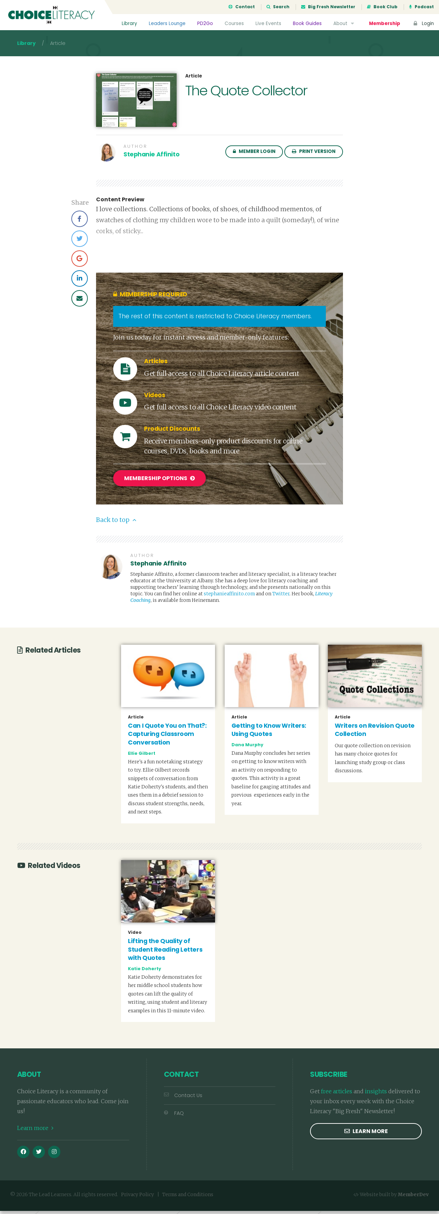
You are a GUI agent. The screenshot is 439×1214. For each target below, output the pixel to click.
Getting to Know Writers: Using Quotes (269, 733)
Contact (241, 7)
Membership (384, 23)
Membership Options (159, 482)
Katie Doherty (144, 972)
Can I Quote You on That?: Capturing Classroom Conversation (167, 737)
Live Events (268, 23)
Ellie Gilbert (141, 756)
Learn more (35, 1131)
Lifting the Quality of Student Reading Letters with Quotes (165, 952)
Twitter (280, 597)
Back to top (116, 523)
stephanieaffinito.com (229, 597)
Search (277, 7)
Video (135, 935)
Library (129, 23)
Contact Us (183, 1098)
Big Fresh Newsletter (328, 7)
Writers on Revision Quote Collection (375, 733)
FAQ (174, 1116)
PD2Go (205, 23)
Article (193, 80)
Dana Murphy (247, 748)
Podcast (421, 7)
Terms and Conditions (187, 1198)
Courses (234, 23)
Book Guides (307, 23)
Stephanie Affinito (151, 158)
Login (423, 23)
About (344, 23)
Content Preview (120, 203)
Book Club (382, 7)
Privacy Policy (137, 1198)
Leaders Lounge (167, 23)
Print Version (313, 155)
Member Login (254, 155)
